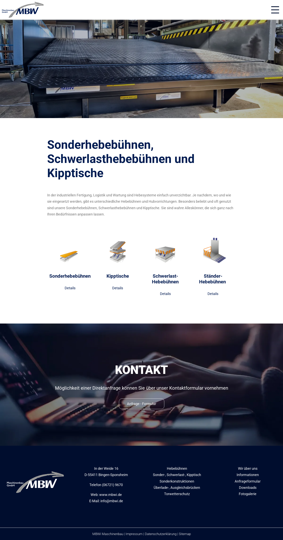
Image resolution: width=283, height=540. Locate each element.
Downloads (247, 487)
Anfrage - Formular (141, 404)
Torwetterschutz (177, 494)
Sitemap (185, 534)
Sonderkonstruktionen (177, 481)
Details (70, 288)
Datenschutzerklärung (160, 534)
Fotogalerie (247, 494)
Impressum (134, 534)
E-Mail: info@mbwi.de (106, 501)
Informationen (248, 475)
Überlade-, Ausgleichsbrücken (177, 487)
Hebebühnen (177, 468)
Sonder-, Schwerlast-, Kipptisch (177, 475)
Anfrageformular (248, 481)
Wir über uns (247, 468)
